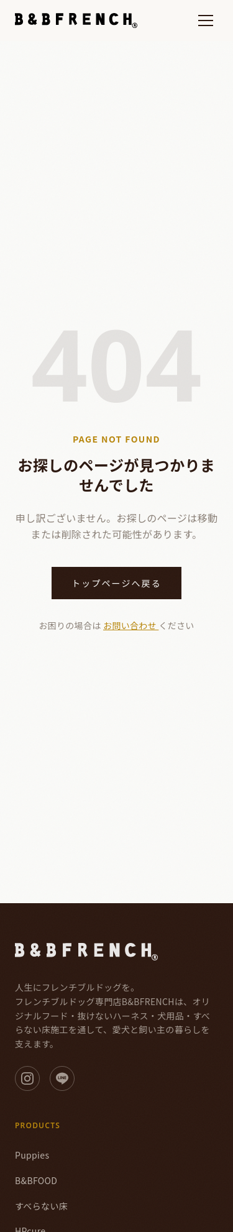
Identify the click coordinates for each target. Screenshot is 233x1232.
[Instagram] (27, 1078)
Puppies (32, 1155)
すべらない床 (41, 1206)
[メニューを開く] (205, 20)
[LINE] (62, 1078)
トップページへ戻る (116, 583)
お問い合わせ (130, 625)
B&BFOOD (36, 1180)
